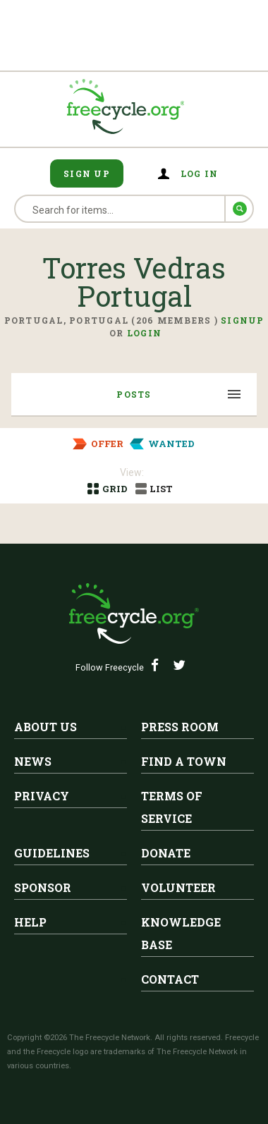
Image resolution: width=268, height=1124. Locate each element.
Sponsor (42, 887)
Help (30, 922)
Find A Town (183, 761)
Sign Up (86, 173)
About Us (45, 726)
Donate (165, 852)
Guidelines (52, 852)
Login (144, 332)
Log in (200, 173)
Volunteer (178, 887)
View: (132, 472)
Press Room (180, 726)
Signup (242, 320)
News (32, 761)
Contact (170, 979)
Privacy (41, 795)
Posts (133, 394)
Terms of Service (171, 807)
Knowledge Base (181, 933)
